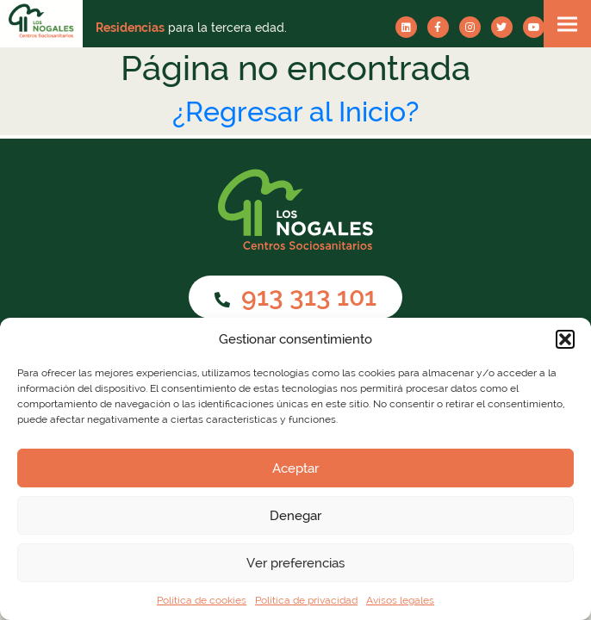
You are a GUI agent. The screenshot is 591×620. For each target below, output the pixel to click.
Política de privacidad (306, 600)
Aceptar (295, 468)
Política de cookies (201, 600)
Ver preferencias (295, 563)
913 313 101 (295, 297)
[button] (565, 339)
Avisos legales (400, 600)
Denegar (295, 516)
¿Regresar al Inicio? (295, 111)
